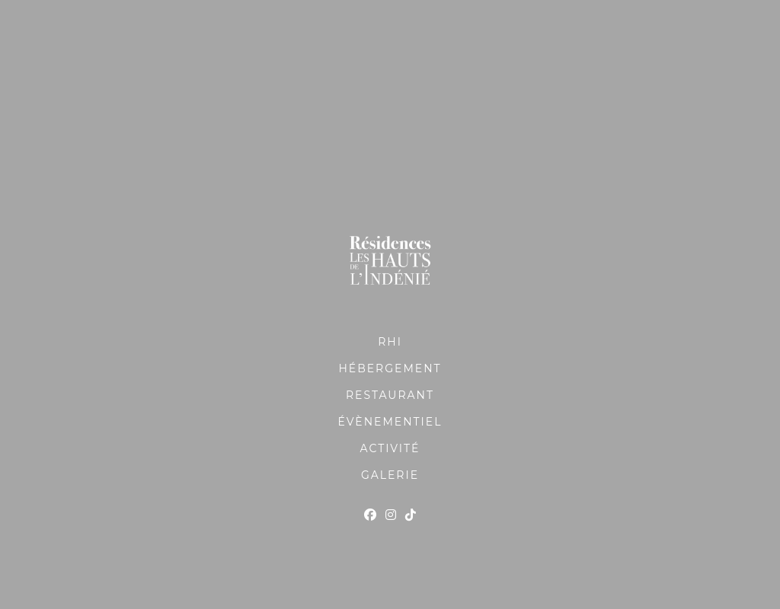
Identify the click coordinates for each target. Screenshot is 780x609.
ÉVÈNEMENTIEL (390, 422)
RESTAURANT (390, 395)
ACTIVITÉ (390, 448)
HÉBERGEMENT (389, 368)
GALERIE (390, 475)
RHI (390, 342)
